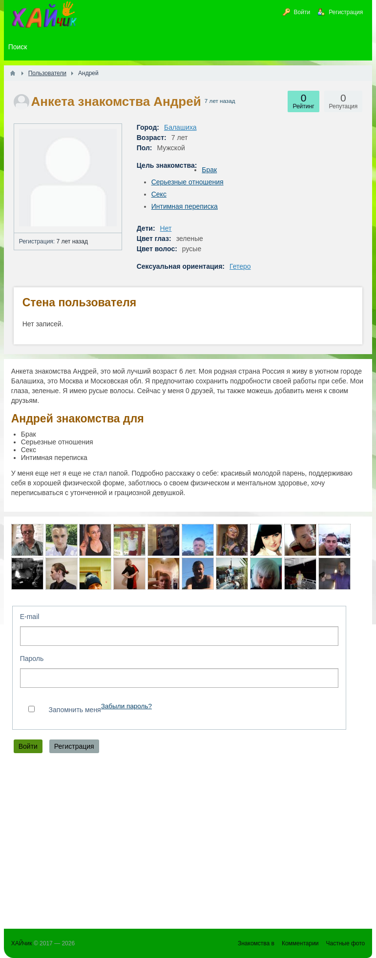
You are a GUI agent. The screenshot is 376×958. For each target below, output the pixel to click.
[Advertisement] (188, 843)
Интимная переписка (184, 206)
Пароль (32, 658)
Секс (159, 194)
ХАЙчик (21, 943)
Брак (209, 170)
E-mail (30, 616)
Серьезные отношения (187, 182)
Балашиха (180, 127)
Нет (166, 228)
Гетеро (240, 266)
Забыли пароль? (126, 706)
